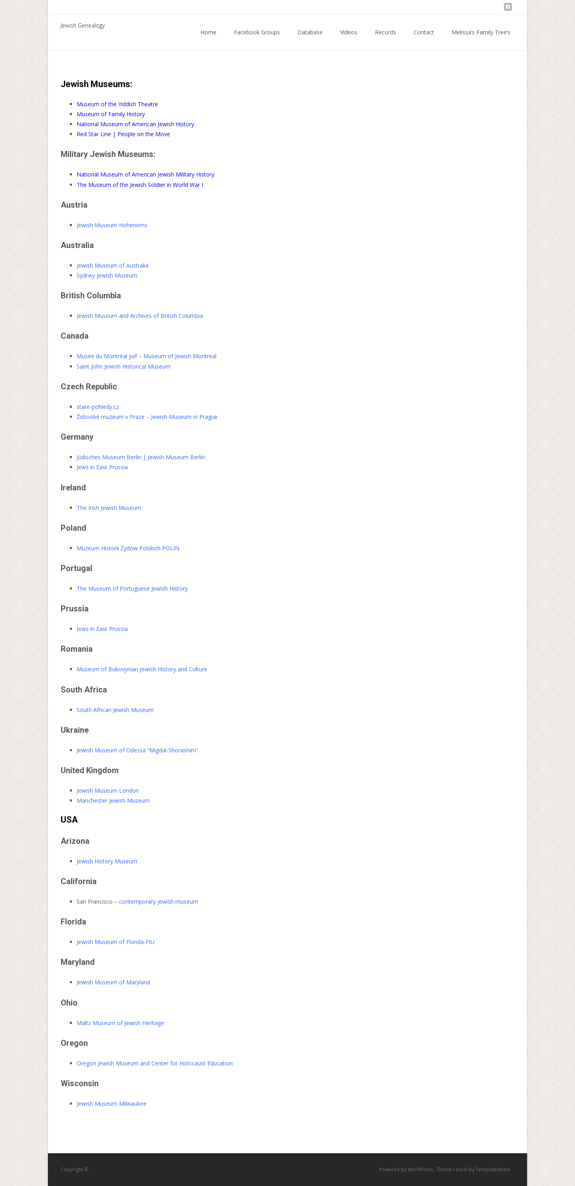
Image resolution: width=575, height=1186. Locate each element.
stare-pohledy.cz (98, 407)
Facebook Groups (257, 39)
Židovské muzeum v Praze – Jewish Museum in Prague (147, 416)
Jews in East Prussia (102, 467)
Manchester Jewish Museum (113, 800)
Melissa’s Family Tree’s (481, 39)
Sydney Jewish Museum (107, 275)
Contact (424, 39)
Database (310, 39)
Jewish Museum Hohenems (112, 225)
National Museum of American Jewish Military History (145, 174)
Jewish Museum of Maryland (113, 982)
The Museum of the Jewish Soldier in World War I (140, 184)
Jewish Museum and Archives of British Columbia (140, 315)
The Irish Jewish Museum (109, 508)
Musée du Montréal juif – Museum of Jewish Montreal (146, 356)
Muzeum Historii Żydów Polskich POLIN (128, 548)
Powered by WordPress (406, 1169)
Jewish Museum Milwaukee (112, 1103)
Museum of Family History (111, 114)
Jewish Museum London (108, 790)
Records (385, 39)
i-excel (461, 1169)
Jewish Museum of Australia (113, 265)
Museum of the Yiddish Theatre (117, 104)
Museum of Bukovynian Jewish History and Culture (142, 669)
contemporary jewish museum (158, 901)
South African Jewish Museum (115, 710)
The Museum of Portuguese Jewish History (132, 588)
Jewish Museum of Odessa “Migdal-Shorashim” (137, 750)
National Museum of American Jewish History (135, 124)
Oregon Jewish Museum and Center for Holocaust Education (155, 1063)
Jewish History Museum (107, 861)
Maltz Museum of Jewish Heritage (120, 1023)
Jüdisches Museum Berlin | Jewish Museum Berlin (141, 457)
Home (208, 39)
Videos (348, 39)
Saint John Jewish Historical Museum (124, 366)
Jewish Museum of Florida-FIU (116, 942)
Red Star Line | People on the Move (123, 134)
